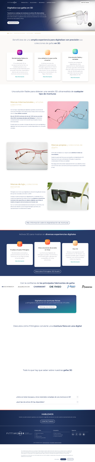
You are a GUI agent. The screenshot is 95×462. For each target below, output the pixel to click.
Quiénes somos (51, 2)
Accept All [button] (63, 459)
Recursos (41, 2)
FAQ (36, 434)
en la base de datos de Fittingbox (26, 118)
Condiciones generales (40, 437)
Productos (24, 2)
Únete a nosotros (58, 436)
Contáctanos (85, 2)
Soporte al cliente (39, 433)
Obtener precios (13, 22)
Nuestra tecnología (58, 434)
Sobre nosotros (57, 433)
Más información (19, 76)
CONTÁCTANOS (48, 421)
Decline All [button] (70, 459)
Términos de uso (46, 442)
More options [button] (57, 459)
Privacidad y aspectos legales (55, 442)
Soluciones (33, 2)
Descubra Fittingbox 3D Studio (47, 271)
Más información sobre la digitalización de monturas (47, 223)
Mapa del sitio (38, 436)
